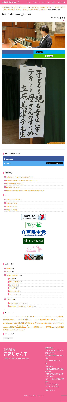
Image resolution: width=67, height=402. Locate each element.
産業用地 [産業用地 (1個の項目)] (8, 327)
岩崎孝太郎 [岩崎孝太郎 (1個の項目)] (36, 319)
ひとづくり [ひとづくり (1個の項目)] (8, 317)
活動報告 (8, 268)
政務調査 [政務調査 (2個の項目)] (13, 323)
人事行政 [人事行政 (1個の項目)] (49, 317)
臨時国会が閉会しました (13, 187)
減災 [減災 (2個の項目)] (51, 323)
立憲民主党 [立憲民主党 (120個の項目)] (22, 326)
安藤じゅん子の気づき (15, 282)
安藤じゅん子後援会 (11, 210)
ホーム (28, 2)
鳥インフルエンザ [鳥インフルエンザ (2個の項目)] (20, 330)
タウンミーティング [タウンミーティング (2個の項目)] (21, 317)
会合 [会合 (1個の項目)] (52, 317)
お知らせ (8, 272)
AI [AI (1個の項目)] (3, 317)
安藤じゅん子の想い (11, 203)
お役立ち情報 (12, 288)
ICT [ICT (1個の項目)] (5, 317)
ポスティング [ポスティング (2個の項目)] (43, 317)
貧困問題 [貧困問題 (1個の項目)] (10, 330)
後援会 (53, 2)
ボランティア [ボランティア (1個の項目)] (37, 317)
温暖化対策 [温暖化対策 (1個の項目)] (55, 323)
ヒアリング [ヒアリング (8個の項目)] (30, 317)
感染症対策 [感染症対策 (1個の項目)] (8, 323)
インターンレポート (14, 294)
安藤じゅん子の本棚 (14, 291)
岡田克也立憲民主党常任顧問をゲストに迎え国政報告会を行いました (25, 190)
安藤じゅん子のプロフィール (14, 199)
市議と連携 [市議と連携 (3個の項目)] (50, 320)
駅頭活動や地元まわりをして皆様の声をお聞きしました (21, 180)
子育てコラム (10, 299)
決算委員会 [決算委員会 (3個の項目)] (47, 323)
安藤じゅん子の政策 (11, 206)
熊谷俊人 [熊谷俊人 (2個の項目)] (60, 323)
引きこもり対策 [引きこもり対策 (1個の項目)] (59, 319)
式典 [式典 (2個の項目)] (54, 320)
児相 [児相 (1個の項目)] (19, 319)
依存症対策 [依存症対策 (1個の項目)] (55, 317)
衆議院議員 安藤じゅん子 (11, 2)
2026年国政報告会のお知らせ (14, 184)
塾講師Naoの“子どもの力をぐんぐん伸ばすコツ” (21, 306)
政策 (48, 2)
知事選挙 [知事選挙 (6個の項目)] (13, 327)
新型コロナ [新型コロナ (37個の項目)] (31, 322)
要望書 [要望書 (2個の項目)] (53, 327)
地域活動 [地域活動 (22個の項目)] (24, 319)
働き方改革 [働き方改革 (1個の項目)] (15, 319)
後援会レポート (13, 285)
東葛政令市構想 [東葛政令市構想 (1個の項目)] (40, 323)
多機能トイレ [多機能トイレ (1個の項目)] (31, 319)
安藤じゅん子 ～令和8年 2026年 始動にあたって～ (20, 177)
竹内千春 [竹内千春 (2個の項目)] (31, 327)
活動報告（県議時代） (12, 275)
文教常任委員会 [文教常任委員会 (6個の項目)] (21, 323)
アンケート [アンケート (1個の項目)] (13, 317)
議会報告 (11, 279)
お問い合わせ (61, 2)
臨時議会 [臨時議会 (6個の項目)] (36, 327)
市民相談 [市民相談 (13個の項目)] (43, 320)
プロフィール (36, 2)
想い (43, 2)
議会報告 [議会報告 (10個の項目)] (59, 327)
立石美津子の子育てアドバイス (17, 303)
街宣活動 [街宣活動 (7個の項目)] (49, 327)
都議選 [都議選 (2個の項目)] (13, 330)
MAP (47, 382)
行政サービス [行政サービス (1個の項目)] (42, 327)
